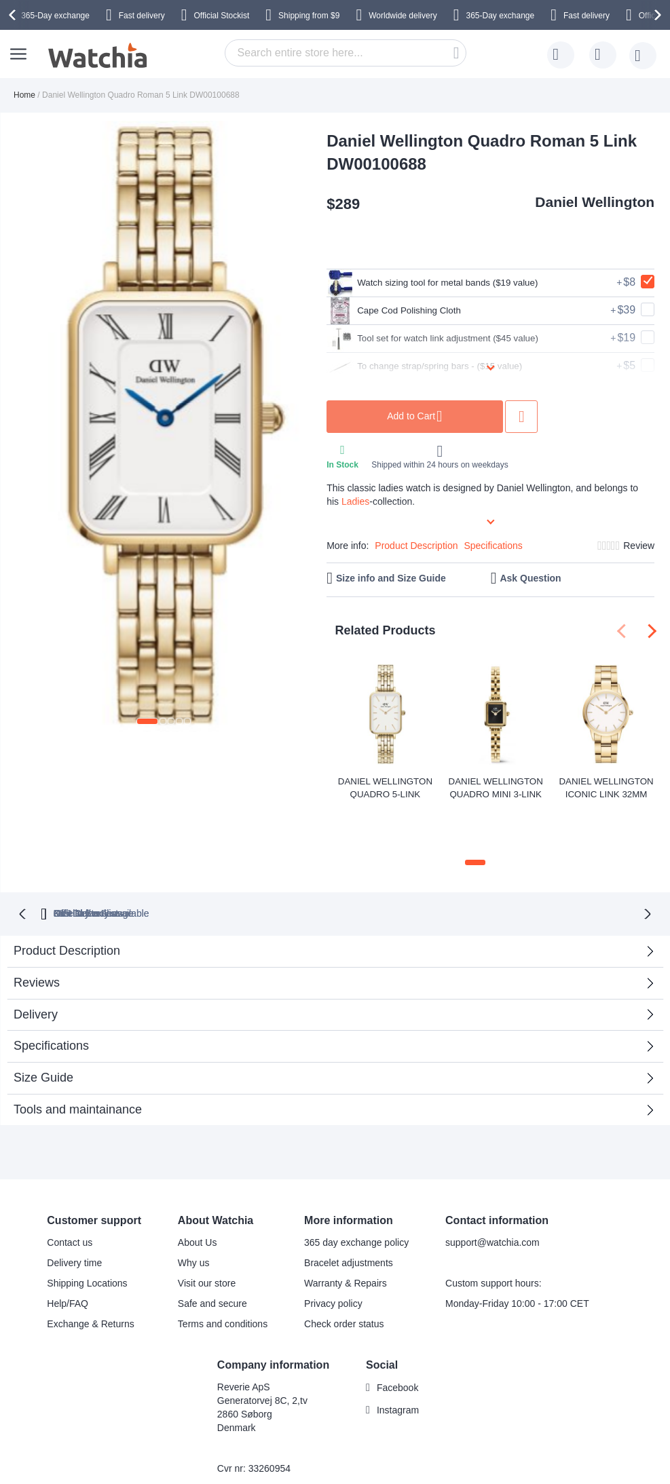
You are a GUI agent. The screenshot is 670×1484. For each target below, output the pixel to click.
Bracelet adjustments (348, 1214)
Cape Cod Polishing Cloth (404, 310)
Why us (194, 1214)
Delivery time (74, 1214)
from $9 (308, 15)
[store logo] (98, 55)
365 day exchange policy (356, 1193)
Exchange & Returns (90, 1275)
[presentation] (14, 15)
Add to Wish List (561, 416)
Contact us (69, 1193)
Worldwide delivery (402, 15)
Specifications (493, 545)
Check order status (344, 1275)
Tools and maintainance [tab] (78, 1060)
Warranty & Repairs (345, 1234)
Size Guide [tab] (43, 1028)
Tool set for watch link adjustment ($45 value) (450, 338)
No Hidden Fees (519, 864)
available (399, 864)
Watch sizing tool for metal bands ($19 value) (450, 283)
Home (24, 95)
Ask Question (530, 578)
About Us (197, 1193)
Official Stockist (221, 15)
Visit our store (207, 1234)
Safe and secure (212, 1254)
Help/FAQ (67, 1254)
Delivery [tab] (36, 965)
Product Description (416, 545)
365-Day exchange (55, 15)
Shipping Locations (87, 1234)
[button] (147, 721)
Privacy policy (333, 1254)
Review (638, 545)
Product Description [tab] (67, 902)
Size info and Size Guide (391, 578)
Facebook (397, 1338)
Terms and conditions (222, 1275)
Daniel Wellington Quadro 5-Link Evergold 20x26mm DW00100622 (385, 787)
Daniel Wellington (594, 202)
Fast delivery (142, 15)
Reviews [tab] (37, 933)
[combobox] (345, 52)
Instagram (398, 1361)
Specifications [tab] (51, 997)
